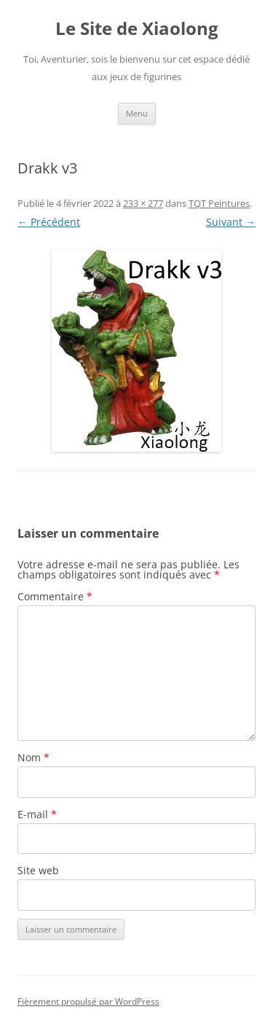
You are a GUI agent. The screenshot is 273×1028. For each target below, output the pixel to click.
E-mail (37, 814)
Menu (137, 113)
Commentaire (54, 596)
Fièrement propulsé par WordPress (88, 1001)
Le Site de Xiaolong (136, 28)
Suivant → (231, 222)
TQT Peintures (219, 203)
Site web (38, 870)
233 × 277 (143, 203)
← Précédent (48, 222)
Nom (33, 757)
